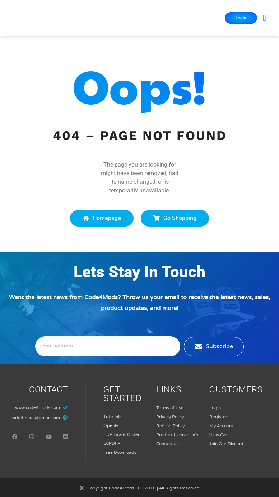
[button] (264, 18)
